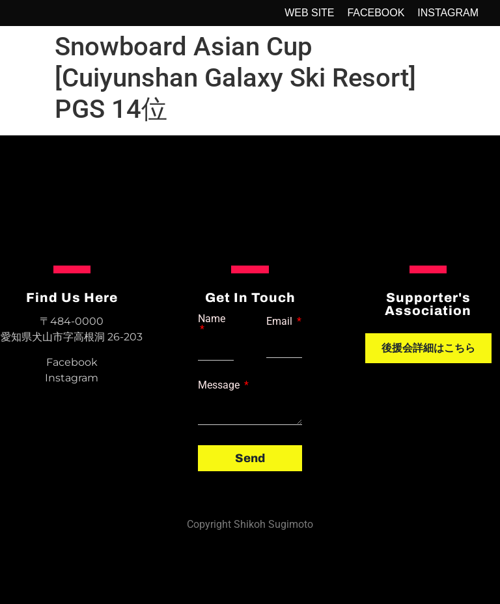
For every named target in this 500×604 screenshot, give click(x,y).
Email (280, 321)
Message (220, 385)
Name (211, 319)
